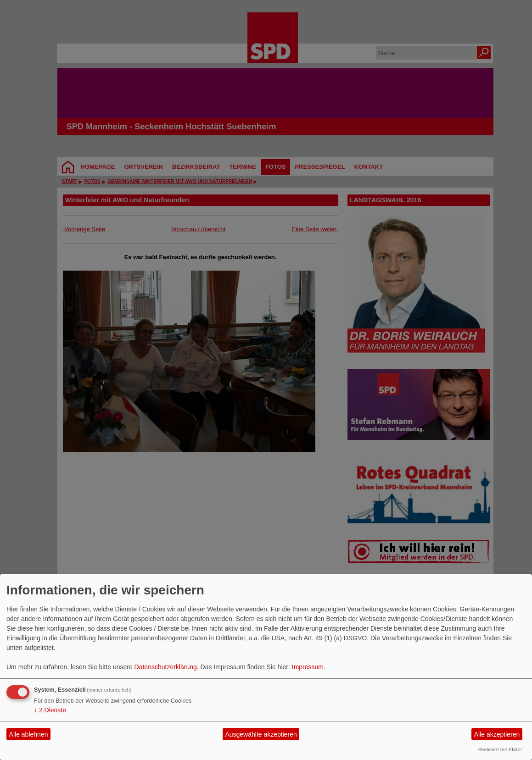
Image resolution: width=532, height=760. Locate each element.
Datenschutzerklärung (165, 667)
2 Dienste (50, 710)
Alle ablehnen (28, 734)
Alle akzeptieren (497, 734)
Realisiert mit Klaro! (499, 749)
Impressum (308, 667)
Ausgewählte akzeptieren (261, 734)
